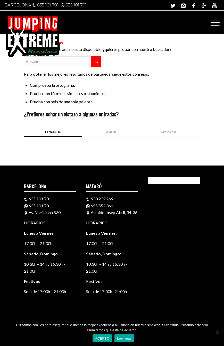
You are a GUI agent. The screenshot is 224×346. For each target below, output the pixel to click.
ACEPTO (102, 338)
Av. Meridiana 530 (44, 212)
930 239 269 (102, 198)
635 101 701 (48, 5)
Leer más (124, 338)
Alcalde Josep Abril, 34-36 (113, 212)
